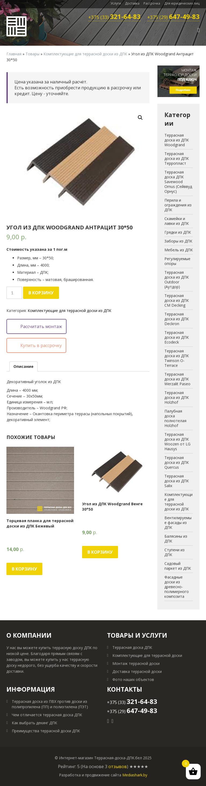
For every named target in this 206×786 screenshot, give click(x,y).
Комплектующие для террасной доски (147, 655)
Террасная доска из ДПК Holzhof (176, 397)
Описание (23, 366)
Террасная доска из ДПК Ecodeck (176, 337)
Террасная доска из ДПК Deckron (176, 318)
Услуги (116, 3)
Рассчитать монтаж (41, 326)
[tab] (23, 366)
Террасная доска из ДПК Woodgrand (176, 140)
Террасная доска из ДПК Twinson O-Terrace (176, 358)
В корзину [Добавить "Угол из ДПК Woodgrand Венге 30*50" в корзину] (100, 552)
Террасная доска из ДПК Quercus (176, 462)
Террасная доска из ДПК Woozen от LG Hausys (177, 441)
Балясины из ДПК (175, 539)
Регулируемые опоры (177, 261)
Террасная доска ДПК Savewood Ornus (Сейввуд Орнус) (178, 181)
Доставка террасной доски (137, 671)
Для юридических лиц (182, 3)
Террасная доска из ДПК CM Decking (176, 300)
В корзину (41, 293)
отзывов (117, 766)
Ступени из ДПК (174, 552)
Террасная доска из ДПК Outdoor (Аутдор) (176, 279)
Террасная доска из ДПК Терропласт (176, 158)
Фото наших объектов (133, 679)
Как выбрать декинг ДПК (34, 722)
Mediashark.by (134, 774)
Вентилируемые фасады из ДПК (178, 522)
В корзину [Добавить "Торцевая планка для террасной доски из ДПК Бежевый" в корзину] (24, 569)
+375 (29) (173, 17)
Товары (32, 53)
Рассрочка (152, 3)
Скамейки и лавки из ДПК (176, 221)
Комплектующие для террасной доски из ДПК (85, 53)
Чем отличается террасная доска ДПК (47, 714)
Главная (13, 53)
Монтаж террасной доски (136, 663)
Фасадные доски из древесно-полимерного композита (176, 587)
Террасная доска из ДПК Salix (176, 480)
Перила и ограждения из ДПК (178, 205)
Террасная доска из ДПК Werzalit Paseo (177, 379)
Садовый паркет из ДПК (177, 566)
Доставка (132, 3)
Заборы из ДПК (178, 241)
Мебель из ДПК (178, 249)
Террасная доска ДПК (132, 647)
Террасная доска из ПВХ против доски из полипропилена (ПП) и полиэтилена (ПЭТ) (50, 704)
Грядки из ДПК (177, 232)
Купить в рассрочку (41, 345)
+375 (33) (114, 17)
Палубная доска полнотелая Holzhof (175, 418)
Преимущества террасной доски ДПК (46, 730)
